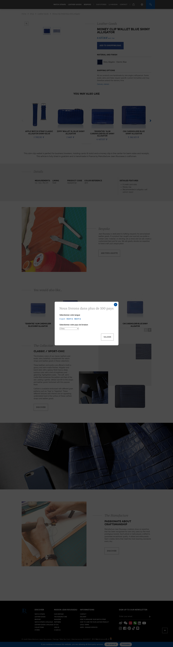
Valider (107, 337)
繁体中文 (77, 319)
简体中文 (69, 319)
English (62, 319)
